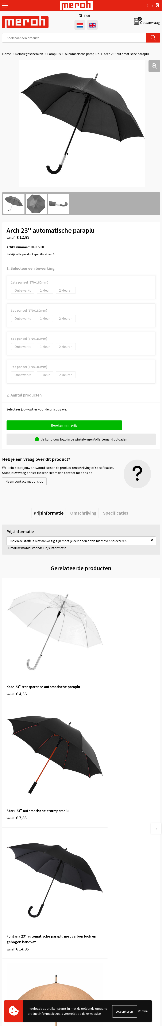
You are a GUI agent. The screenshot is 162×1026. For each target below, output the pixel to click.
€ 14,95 (18, 776)
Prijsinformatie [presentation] (48, 513)
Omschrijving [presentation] (83, 513)
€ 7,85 (95, 666)
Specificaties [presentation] (115, 513)
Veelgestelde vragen (97, 861)
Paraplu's (54, 54)
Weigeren (143, 1011)
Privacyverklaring (95, 945)
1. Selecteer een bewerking (31, 268)
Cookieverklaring (95, 939)
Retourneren (11, 933)
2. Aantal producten (24, 395)
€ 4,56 (17, 672)
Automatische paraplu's (82, 54)
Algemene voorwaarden (100, 926)
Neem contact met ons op (24, 481)
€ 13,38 (96, 771)
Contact (8, 926)
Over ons (89, 849)
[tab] (48, 513)
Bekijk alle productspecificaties (30, 254)
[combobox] (74, 38)
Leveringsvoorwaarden (99, 933)
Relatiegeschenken (29, 54)
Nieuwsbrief (91, 855)
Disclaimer (91, 952)
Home (6, 54)
